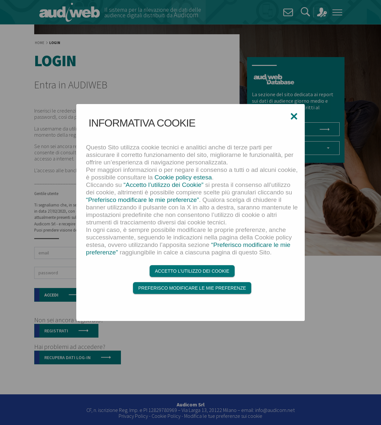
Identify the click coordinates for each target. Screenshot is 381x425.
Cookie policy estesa (183, 177)
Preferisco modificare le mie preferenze (192, 288)
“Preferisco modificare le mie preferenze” (142, 199)
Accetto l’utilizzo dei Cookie (192, 271)
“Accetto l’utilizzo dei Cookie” (163, 184)
